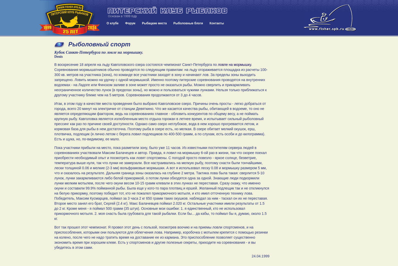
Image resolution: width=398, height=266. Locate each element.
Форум (130, 23)
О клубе (113, 23)
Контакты (217, 23)
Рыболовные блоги (188, 23)
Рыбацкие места (154, 23)
